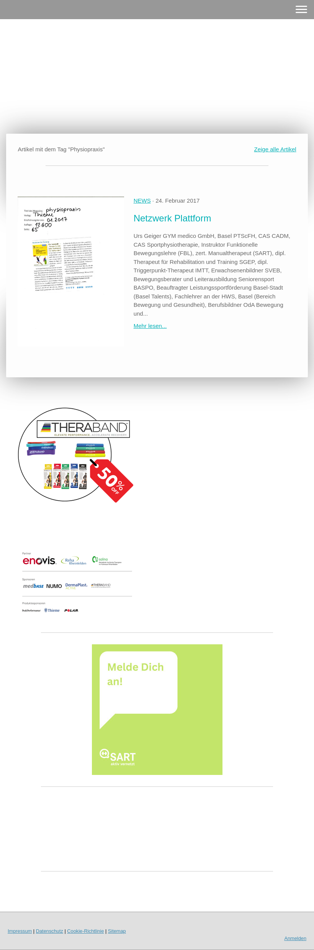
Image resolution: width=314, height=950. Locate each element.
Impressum (20, 931)
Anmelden (295, 938)
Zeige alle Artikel (275, 149)
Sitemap (117, 931)
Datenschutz (49, 931)
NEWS (142, 200)
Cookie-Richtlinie (85, 931)
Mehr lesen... (150, 326)
